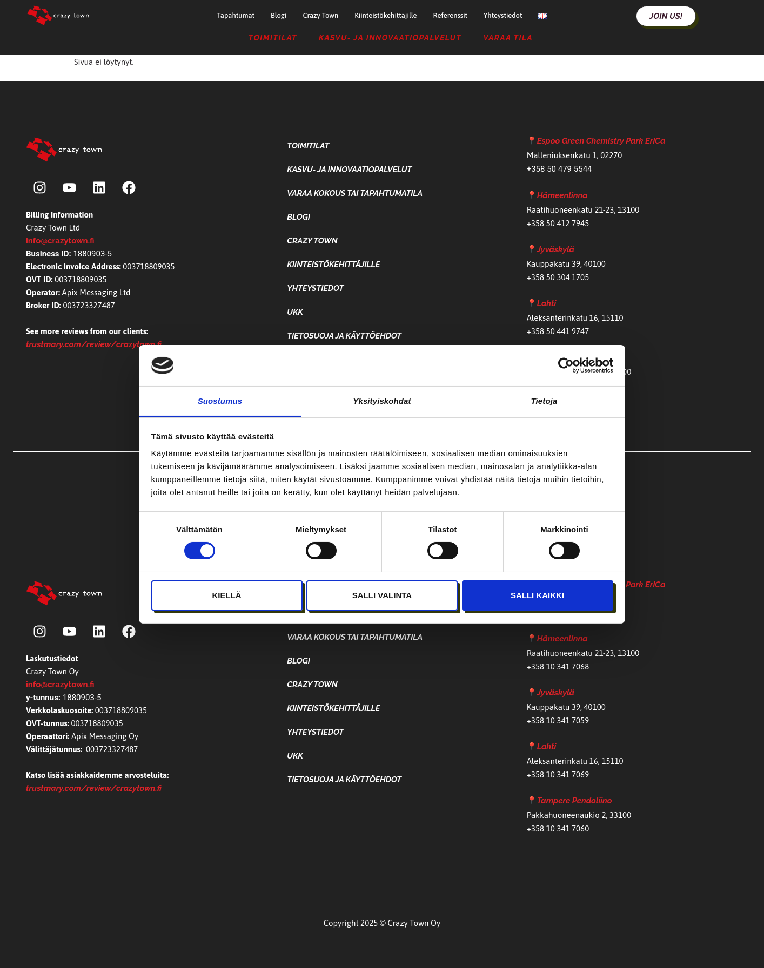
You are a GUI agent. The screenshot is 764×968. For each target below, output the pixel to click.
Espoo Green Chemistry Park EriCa (601, 141)
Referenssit (450, 15)
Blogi (278, 15)
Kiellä (226, 595)
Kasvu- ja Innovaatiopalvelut (390, 37)
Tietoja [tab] (544, 400)
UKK (295, 312)
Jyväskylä (555, 249)
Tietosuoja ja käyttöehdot (344, 336)
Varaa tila (508, 37)
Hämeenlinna (562, 195)
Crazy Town (320, 15)
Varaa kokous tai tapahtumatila (355, 193)
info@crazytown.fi (60, 241)
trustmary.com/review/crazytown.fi (94, 344)
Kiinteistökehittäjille (385, 15)
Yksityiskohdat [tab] (382, 400)
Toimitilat (273, 37)
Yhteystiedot (503, 15)
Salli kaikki (537, 595)
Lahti (547, 303)
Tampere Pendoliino (574, 800)
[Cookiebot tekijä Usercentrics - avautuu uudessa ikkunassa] (566, 365)
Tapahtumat (235, 15)
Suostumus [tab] (220, 400)
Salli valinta (382, 595)
